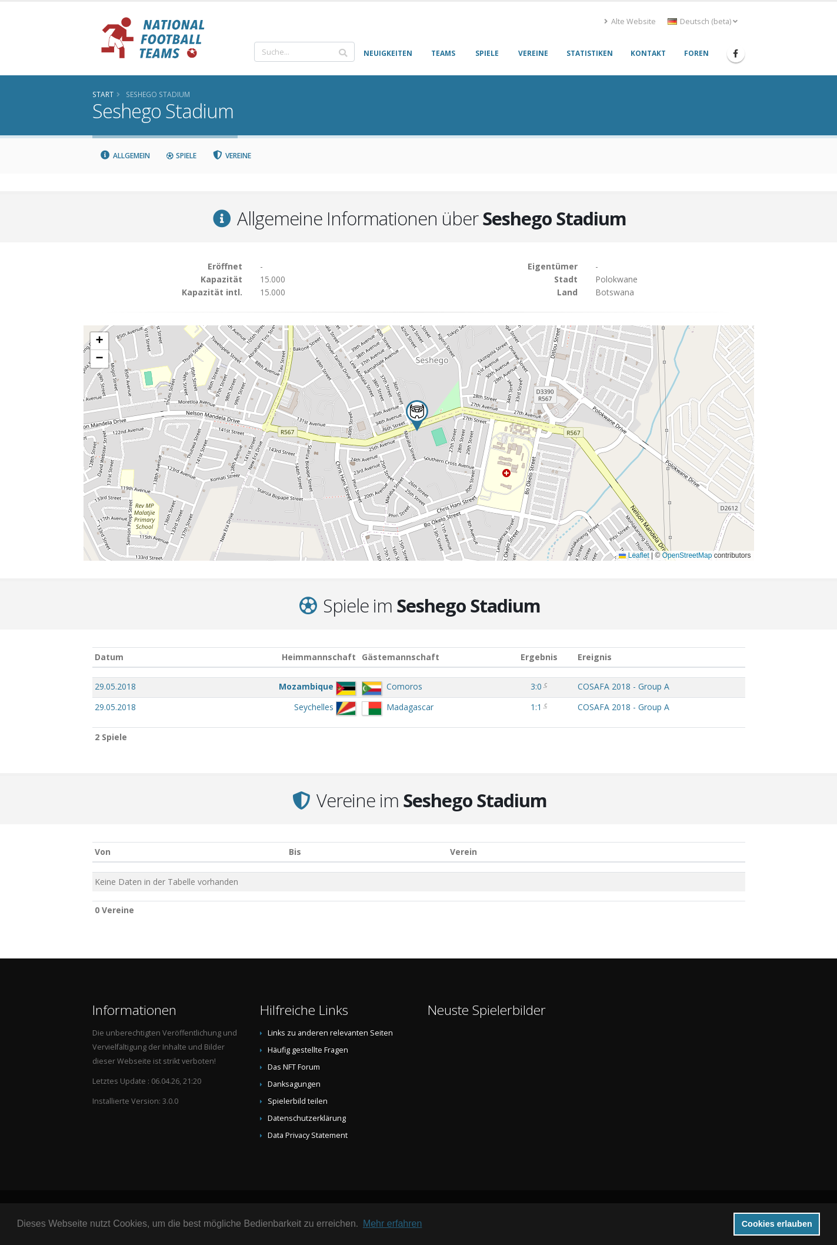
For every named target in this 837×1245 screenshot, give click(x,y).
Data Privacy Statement (308, 1135)
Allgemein (125, 156)
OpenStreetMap (687, 555)
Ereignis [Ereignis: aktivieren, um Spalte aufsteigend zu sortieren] (595, 657)
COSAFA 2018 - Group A (623, 686)
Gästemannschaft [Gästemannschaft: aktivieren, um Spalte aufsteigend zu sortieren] (400, 657)
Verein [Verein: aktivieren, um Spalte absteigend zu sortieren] (463, 851)
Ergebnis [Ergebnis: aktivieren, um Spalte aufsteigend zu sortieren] (539, 657)
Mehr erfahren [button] (392, 1224)
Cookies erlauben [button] (777, 1224)
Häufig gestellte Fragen (308, 1050)
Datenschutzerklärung (307, 1118)
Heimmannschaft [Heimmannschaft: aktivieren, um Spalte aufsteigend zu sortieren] (319, 657)
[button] (417, 416)
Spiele (180, 156)
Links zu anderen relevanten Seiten (330, 1033)
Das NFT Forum (294, 1067)
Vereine (231, 156)
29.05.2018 (115, 686)
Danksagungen (294, 1084)
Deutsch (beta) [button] (703, 21)
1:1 (536, 707)
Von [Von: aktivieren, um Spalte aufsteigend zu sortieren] (103, 851)
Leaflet (634, 555)
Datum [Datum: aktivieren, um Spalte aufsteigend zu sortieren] (109, 657)
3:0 (536, 686)
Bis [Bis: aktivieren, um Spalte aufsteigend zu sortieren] (295, 851)
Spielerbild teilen (298, 1101)
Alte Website (630, 21)
